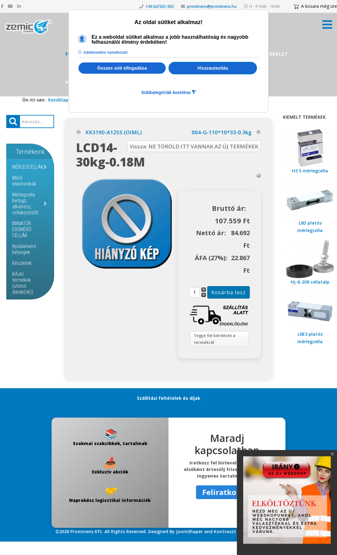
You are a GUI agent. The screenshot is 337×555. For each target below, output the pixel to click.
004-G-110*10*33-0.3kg (222, 132)
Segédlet (276, 54)
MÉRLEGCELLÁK (27, 167)
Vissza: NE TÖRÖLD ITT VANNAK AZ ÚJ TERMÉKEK (194, 146)
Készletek (22, 263)
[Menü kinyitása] (327, 26)
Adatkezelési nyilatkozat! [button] (105, 52)
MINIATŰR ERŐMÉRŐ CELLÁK (21, 229)
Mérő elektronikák (24, 181)
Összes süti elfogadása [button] (122, 68)
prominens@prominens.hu (212, 6)
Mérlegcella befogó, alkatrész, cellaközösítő (25, 204)
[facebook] (2, 6)
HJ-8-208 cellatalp (310, 282)
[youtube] (10, 6)
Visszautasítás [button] (212, 68)
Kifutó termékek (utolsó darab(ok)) (22, 283)
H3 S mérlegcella (310, 171)
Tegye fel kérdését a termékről (219, 350)
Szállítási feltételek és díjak (168, 411)
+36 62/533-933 (159, 6)
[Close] (332, 454)
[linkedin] (19, 6)
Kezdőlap (58, 100)
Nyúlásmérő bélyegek (24, 249)
